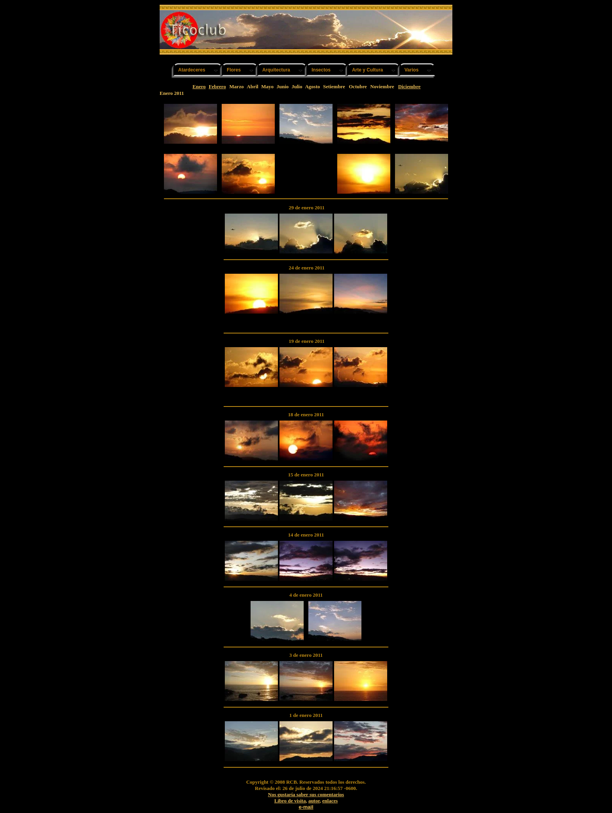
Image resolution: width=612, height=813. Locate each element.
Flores (234, 70)
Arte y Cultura (367, 70)
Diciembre (409, 86)
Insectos (321, 70)
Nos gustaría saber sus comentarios (306, 794)
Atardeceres (191, 70)
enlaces (330, 801)
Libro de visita (290, 801)
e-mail (306, 807)
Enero (199, 86)
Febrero (217, 86)
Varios (411, 70)
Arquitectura (276, 70)
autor (314, 801)
